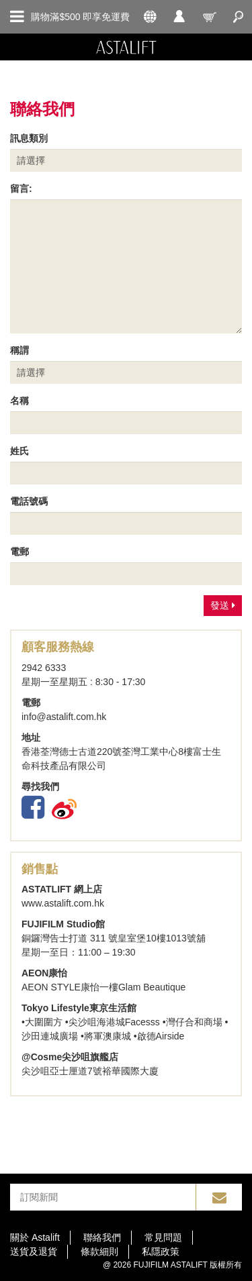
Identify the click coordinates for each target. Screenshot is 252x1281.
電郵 (19, 551)
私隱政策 (160, 1251)
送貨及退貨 (33, 1251)
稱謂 (19, 350)
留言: (21, 188)
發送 (222, 605)
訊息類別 (29, 138)
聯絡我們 (102, 1237)
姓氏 (19, 451)
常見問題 (163, 1237)
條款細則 (99, 1251)
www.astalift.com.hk (63, 903)
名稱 (19, 400)
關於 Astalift (35, 1237)
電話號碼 (29, 501)
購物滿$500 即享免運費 (80, 16)
